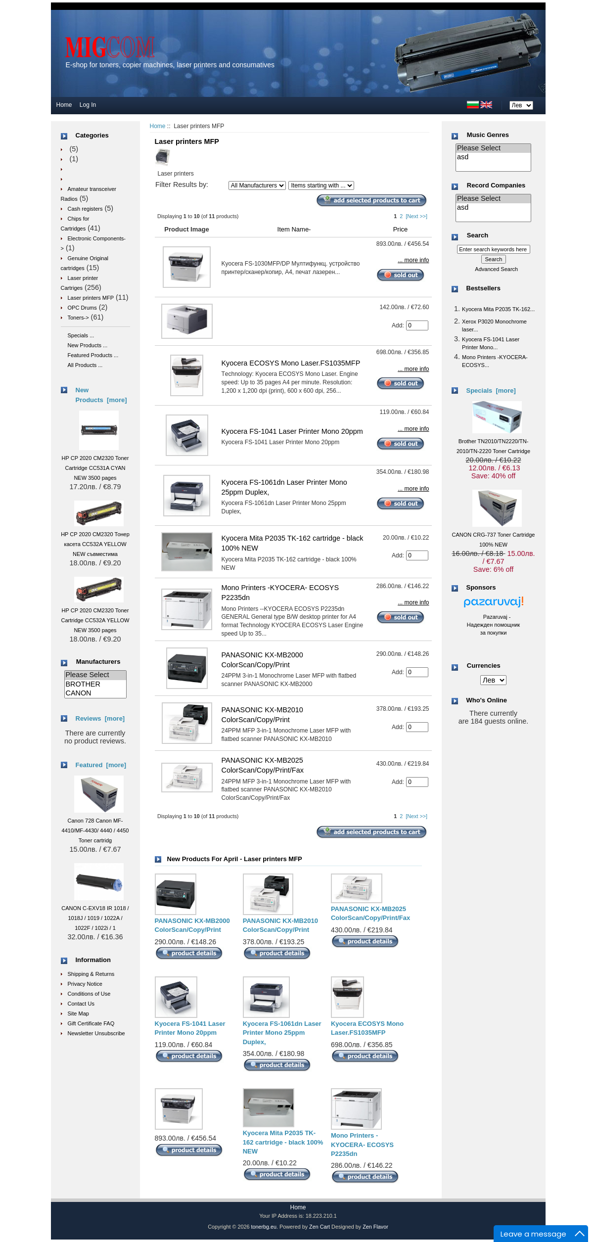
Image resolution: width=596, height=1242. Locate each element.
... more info (413, 260)
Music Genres (488, 134)
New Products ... (88, 345)
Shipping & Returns (91, 974)
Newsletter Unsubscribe (96, 1033)
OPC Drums (82, 308)
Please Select (95, 675)
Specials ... (81, 335)
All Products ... (85, 365)
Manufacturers (98, 661)
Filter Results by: (181, 184)
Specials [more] (491, 390)
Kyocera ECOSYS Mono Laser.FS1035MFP (291, 363)
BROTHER (95, 684)
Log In (88, 104)
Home (64, 104)
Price (400, 229)
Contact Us (81, 1004)
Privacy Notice (85, 984)
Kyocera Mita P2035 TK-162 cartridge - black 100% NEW (283, 1141)
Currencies (484, 666)
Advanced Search (496, 269)
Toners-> (78, 318)
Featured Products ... (93, 355)
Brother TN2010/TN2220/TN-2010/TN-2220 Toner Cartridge (493, 441)
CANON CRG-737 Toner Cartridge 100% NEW (493, 535)
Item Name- (294, 229)
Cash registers (85, 209)
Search (477, 235)
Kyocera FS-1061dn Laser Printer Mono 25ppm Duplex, (282, 1032)
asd (493, 157)
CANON (95, 693)
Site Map (78, 1013)
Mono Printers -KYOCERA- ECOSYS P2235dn (362, 1144)
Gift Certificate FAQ (91, 1023)
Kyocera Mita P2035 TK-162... (498, 309)
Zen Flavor (375, 1227)
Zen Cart (319, 1227)
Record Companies (496, 185)
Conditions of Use (89, 994)
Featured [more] (101, 765)
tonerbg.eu (263, 1227)
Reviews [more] (100, 718)
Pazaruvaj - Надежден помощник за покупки (493, 625)
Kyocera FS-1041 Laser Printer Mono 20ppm (292, 431)
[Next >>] (416, 216)
